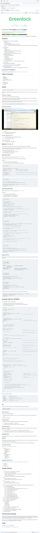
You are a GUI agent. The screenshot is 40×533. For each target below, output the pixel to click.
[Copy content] (37, 13)
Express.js (9, 64)
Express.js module (21, 157)
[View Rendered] (26, 13)
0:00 (4, 131)
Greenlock (5, 29)
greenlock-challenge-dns (24, 461)
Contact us (6, 45)
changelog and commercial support (14, 10)
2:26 (4, 138)
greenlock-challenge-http (15, 461)
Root (20, 29)
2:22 (4, 132)
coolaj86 (3, 3)
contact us (25, 518)
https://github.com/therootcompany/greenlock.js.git (9, 4)
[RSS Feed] (24, 3)
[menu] (33, 532)
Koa (15, 64)
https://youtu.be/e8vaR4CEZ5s (18, 108)
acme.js (12, 54)
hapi (14, 64)
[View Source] (24, 13)
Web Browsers (23, 36)
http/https (6, 64)
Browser (4, 62)
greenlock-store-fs (13, 446)
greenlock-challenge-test (7, 461)
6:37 (4, 133)
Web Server (18, 36)
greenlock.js (7, 3)
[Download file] (35, 13)
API (38, 532)
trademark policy (6, 519)
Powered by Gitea (3, 532)
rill (17, 64)
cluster (12, 64)
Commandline (11, 36)
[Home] (1, 1)
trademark (8, 525)
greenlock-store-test (6, 446)
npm (36, 36)
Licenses (36, 532)
